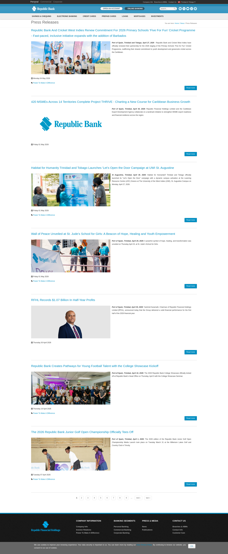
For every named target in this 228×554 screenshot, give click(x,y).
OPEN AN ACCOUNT (111, 9)
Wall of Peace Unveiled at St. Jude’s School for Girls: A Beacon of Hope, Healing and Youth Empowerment (103, 233)
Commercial (45, 2)
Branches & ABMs (160, 2)
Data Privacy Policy (144, 545)
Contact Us (172, 2)
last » (148, 498)
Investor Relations (83, 530)
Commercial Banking (122, 530)
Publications (147, 530)
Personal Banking (121, 527)
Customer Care (179, 533)
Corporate (57, 2)
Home (177, 23)
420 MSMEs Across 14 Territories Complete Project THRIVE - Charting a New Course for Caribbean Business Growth (110, 101)
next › (138, 498)
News (182, 23)
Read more (190, 88)
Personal (34, 2)
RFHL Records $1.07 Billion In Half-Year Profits (63, 300)
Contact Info (178, 530)
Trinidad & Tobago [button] (188, 2)
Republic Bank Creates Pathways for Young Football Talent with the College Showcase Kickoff (94, 366)
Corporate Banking (121, 533)
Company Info (148, 2)
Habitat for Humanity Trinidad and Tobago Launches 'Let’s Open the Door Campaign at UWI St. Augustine (102, 167)
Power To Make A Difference (44, 83)
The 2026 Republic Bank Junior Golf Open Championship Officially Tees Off (82, 432)
